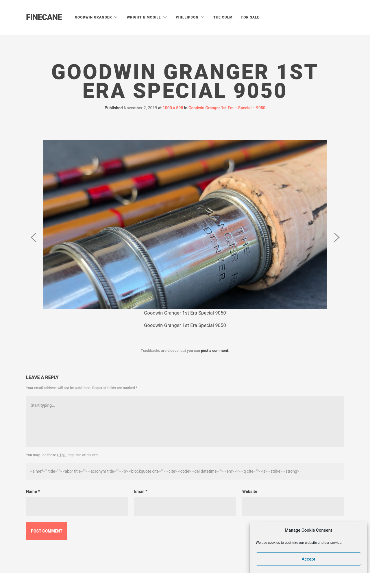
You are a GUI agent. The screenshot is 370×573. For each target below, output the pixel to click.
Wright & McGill (144, 17)
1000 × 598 (173, 108)
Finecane (44, 17)
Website (249, 491)
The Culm (223, 17)
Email (140, 491)
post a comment (214, 350)
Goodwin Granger (94, 17)
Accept (308, 559)
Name (33, 491)
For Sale (250, 17)
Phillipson (188, 17)
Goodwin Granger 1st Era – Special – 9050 (226, 108)
